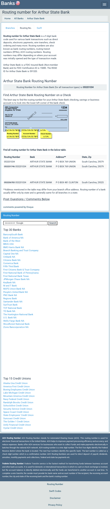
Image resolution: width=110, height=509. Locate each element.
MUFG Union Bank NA (14, 288)
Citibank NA (9, 257)
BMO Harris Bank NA (13, 247)
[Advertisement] (82, 55)
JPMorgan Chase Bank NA (16, 279)
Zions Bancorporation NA (16, 327)
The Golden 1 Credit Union (16, 421)
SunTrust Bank (10, 304)
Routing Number (55, 484)
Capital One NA (10, 253)
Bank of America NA (13, 237)
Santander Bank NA (12, 301)
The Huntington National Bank (18, 314)
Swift (39, 28)
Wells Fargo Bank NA (13, 321)
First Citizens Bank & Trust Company (21, 269)
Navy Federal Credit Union (16, 399)
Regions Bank (10, 298)
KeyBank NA (9, 282)
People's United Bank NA (15, 292)
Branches (10, 28)
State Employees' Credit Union (18, 415)
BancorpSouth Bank (13, 234)
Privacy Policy (55, 505)
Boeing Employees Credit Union (19, 389)
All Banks (19, 18)
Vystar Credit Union (13, 428)
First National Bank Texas (16, 276)
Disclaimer (55, 498)
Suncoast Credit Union (14, 418)
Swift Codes (55, 491)
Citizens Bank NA (12, 260)
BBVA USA (8, 244)
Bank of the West (11, 241)
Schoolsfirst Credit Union (15, 405)
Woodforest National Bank (16, 324)
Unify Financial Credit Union (17, 425)
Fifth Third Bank (11, 266)
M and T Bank (10, 285)
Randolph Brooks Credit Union (18, 402)
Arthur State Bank (36, 18)
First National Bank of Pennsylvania (21, 273)
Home (7, 18)
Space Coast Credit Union (16, 412)
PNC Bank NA (10, 295)
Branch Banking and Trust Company (20, 250)
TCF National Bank (12, 308)
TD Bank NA (9, 311)
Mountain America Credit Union (19, 396)
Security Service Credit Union (17, 409)
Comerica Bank (10, 263)
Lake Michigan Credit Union (17, 392)
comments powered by (18, 207)
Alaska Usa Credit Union (15, 383)
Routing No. (26, 28)
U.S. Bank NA (10, 317)
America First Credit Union (16, 386)
